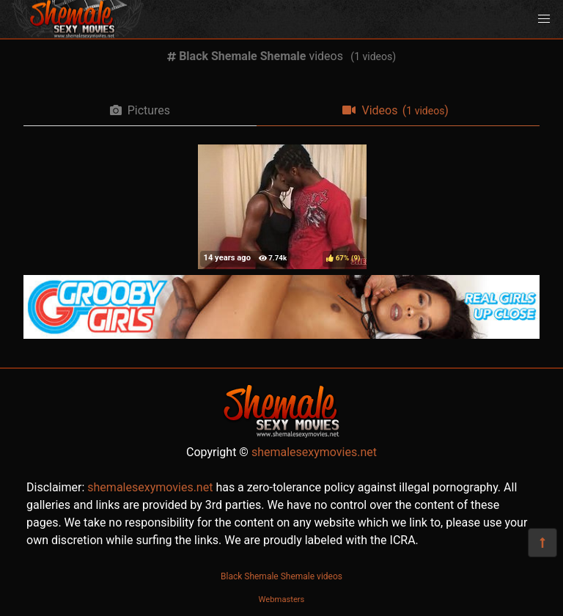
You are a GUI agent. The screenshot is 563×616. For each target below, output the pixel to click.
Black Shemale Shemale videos (281, 576)
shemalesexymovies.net (314, 452)
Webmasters (282, 599)
